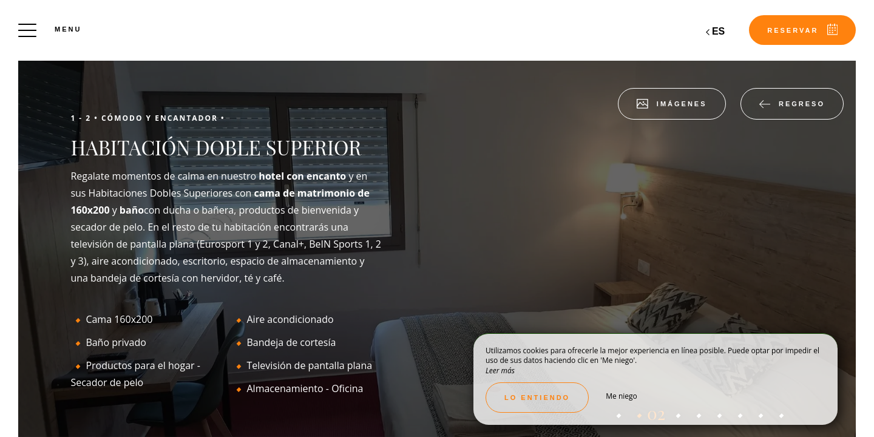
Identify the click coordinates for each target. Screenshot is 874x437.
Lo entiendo (537, 397)
